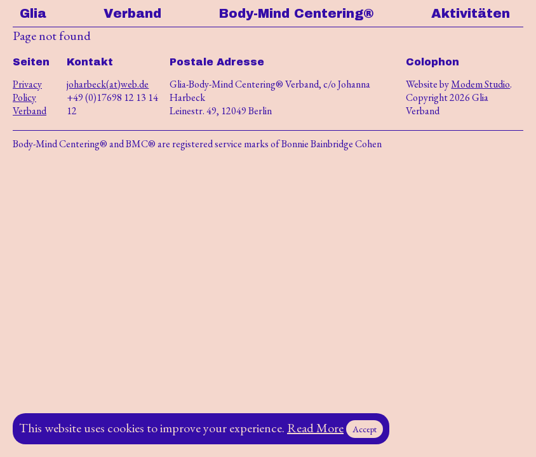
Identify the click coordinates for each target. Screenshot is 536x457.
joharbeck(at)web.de (108, 84)
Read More (315, 428)
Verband (132, 13)
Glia (33, 13)
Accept (364, 429)
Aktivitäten (470, 13)
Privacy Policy (27, 90)
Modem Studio (480, 84)
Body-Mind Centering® (296, 13)
